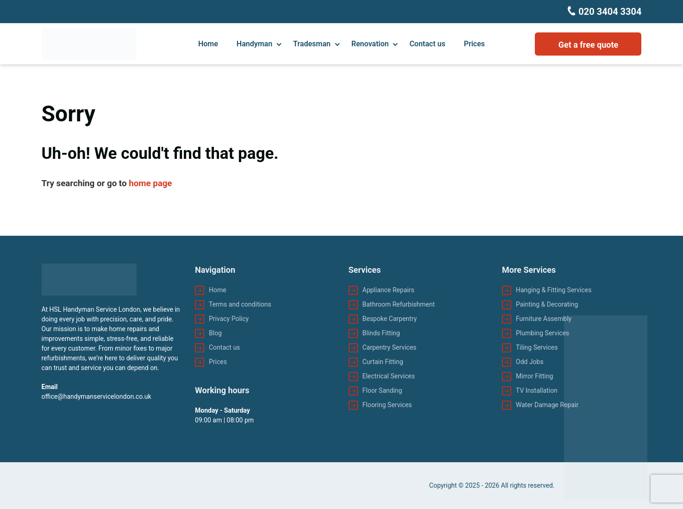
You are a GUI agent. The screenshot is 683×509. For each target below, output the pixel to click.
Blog (215, 333)
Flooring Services (387, 404)
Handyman (254, 43)
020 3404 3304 (608, 11)
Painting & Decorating (547, 304)
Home (208, 43)
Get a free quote (588, 45)
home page (150, 183)
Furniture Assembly (543, 318)
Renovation (370, 43)
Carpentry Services (390, 347)
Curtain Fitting (383, 361)
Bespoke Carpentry (390, 318)
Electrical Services (389, 376)
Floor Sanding (382, 390)
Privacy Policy (229, 318)
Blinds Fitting (381, 333)
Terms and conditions (240, 304)
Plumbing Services (542, 333)
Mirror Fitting (534, 376)
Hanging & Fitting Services (553, 290)
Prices (474, 43)
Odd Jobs (530, 361)
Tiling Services (537, 347)
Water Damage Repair (547, 404)
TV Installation (537, 390)
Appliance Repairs (388, 290)
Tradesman (312, 43)
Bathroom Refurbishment (399, 304)
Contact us (427, 43)
